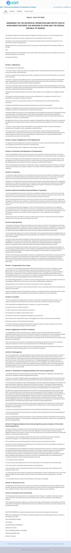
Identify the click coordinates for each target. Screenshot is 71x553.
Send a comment (29, 11)
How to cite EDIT (31, 544)
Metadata (19, 11)
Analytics (68, 7)
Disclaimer (29, 549)
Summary (11, 11)
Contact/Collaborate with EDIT (44, 544)
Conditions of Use (36, 549)
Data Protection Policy (45, 549)
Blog (55, 544)
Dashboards (60, 544)
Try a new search (58, 7)
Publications (22, 544)
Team (16, 544)
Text (5, 11)
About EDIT (11, 544)
